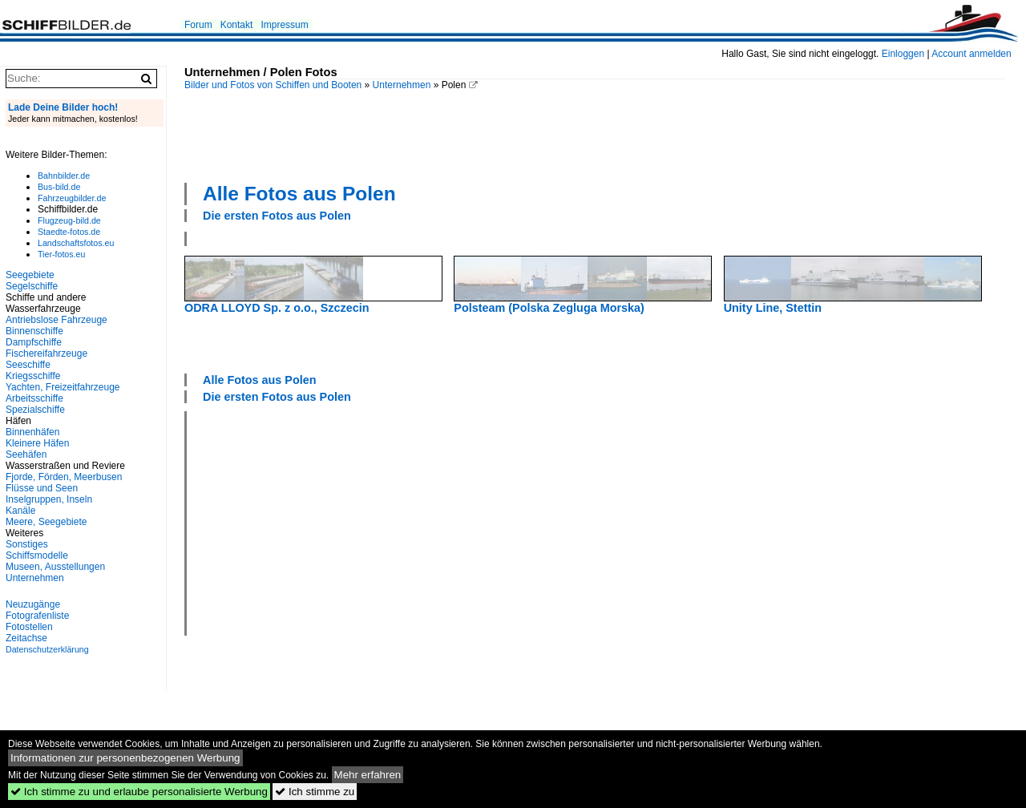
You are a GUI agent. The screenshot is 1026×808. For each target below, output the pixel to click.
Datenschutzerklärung (47, 649)
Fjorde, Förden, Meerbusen (64, 477)
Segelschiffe (32, 286)
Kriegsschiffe (33, 376)
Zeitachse (26, 638)
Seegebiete (30, 275)
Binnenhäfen (32, 432)
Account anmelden (971, 53)
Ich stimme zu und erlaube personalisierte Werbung (139, 792)
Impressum (284, 24)
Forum (198, 24)
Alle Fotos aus (299, 193)
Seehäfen (26, 454)
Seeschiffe (28, 364)
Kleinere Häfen (37, 443)
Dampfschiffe (34, 342)
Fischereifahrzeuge (46, 353)
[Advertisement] (594, 135)
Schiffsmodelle (37, 555)
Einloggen (903, 53)
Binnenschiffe (34, 331)
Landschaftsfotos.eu (76, 243)
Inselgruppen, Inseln (49, 499)
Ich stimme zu (314, 792)
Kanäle (20, 510)
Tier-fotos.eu (61, 254)
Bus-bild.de (59, 187)
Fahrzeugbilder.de (72, 198)
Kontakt (236, 24)
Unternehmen (402, 85)
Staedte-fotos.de (69, 231)
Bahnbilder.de (64, 175)
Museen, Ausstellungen (55, 566)
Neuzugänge (33, 604)
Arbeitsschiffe (34, 398)
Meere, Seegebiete (46, 521)
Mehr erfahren (368, 775)
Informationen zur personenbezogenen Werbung (125, 758)
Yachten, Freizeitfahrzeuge (63, 387)
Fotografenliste (37, 615)
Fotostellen (29, 626)
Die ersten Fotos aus (277, 215)
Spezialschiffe (35, 409)
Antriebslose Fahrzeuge (56, 319)
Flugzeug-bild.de (69, 220)
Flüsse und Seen (42, 488)
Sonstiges (27, 544)
